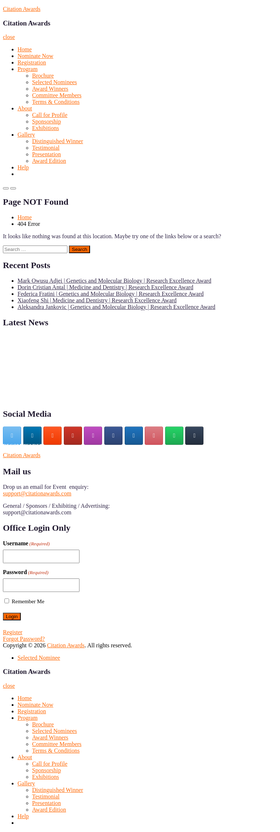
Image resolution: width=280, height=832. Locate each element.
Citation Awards (21, 9)
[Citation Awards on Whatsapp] (174, 436)
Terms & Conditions (55, 102)
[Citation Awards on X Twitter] (12, 436)
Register (12, 632)
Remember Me (28, 601)
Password (25, 572)
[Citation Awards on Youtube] (73, 436)
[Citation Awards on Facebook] (113, 436)
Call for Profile (49, 115)
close (9, 37)
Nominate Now (35, 56)
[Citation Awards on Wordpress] (134, 436)
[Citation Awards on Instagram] (93, 436)
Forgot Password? (24, 639)
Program (28, 69)
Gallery (26, 135)
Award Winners (50, 89)
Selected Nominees (54, 82)
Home (25, 49)
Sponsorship (46, 121)
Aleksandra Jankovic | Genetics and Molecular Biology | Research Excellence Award (116, 307)
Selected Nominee (39, 658)
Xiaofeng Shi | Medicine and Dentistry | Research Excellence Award (97, 300)
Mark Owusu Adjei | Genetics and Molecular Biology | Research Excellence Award (114, 281)
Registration (32, 62)
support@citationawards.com (37, 493)
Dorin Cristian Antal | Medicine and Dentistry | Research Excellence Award (105, 287)
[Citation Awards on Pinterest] (154, 436)
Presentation (46, 154)
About (25, 108)
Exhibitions (45, 128)
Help (23, 167)
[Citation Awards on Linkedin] (32, 436)
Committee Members (57, 95)
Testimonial (45, 148)
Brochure (43, 75)
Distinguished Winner (57, 141)
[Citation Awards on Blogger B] (52, 436)
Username (26, 543)
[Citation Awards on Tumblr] (194, 436)
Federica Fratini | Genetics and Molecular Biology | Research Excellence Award (111, 294)
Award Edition (49, 161)
